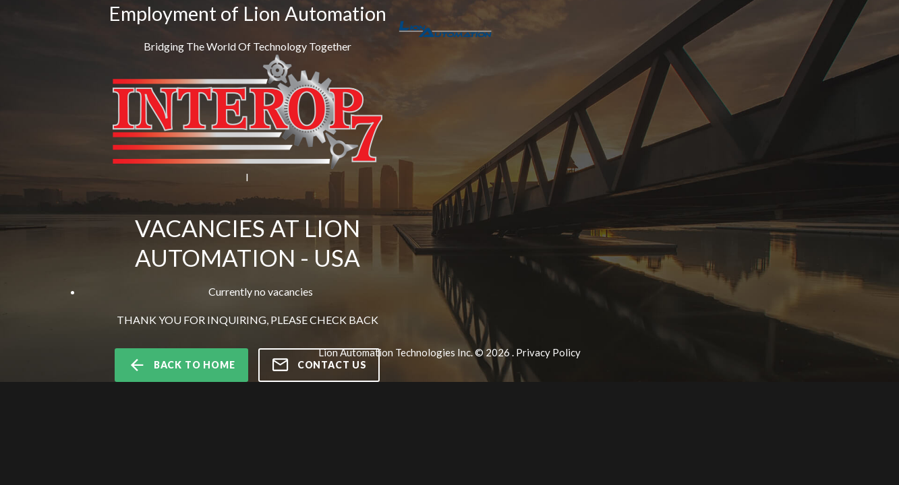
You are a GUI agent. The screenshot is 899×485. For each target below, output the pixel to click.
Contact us (319, 365)
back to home (181, 365)
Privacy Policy (548, 352)
